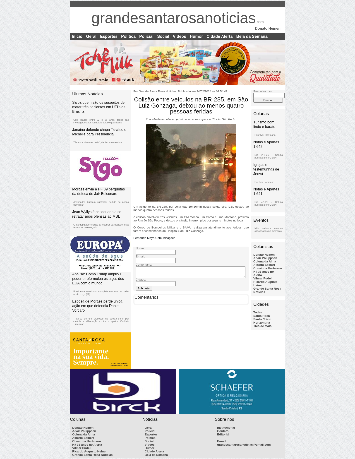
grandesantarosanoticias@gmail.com (244, 444)
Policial (146, 36)
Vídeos (179, 36)
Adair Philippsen (265, 258)
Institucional (226, 427)
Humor (196, 36)
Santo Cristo (262, 319)
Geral (91, 36)
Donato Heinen (264, 254)
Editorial (223, 434)
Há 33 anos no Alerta (87, 444)
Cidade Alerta (219, 36)
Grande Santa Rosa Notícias (92, 455)
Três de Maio (262, 326)
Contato (222, 431)
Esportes (109, 36)
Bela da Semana (252, 36)
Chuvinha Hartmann (267, 268)
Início (77, 36)
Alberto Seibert (264, 265)
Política (128, 36)
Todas (257, 312)
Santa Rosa (261, 315)
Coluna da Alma (264, 261)
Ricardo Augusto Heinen (89, 451)
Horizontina (261, 322)
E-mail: (222, 441)
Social (163, 36)
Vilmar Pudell (262, 278)
